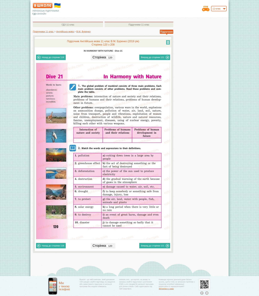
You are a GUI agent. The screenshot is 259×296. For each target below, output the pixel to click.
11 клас (68, 24)
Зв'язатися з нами (166, 289)
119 (50, 57)
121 (155, 57)
